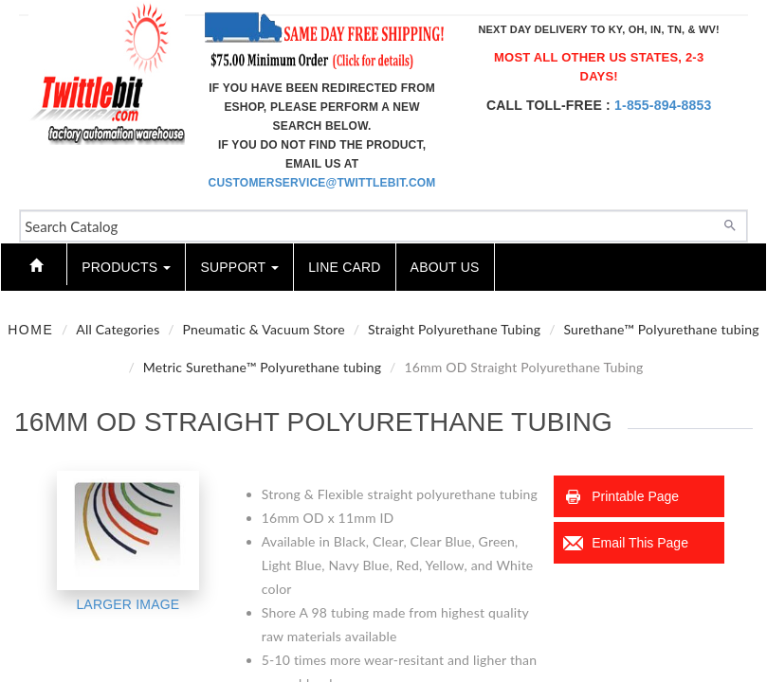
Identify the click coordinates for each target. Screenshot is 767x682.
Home (30, 329)
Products (126, 267)
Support (239, 267)
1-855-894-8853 (662, 105)
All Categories (117, 329)
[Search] (730, 223)
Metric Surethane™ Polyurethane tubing (262, 367)
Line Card (344, 267)
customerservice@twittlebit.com (322, 182)
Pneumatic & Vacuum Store (264, 329)
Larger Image (127, 604)
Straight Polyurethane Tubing (454, 329)
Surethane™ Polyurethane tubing (660, 329)
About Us (445, 267)
